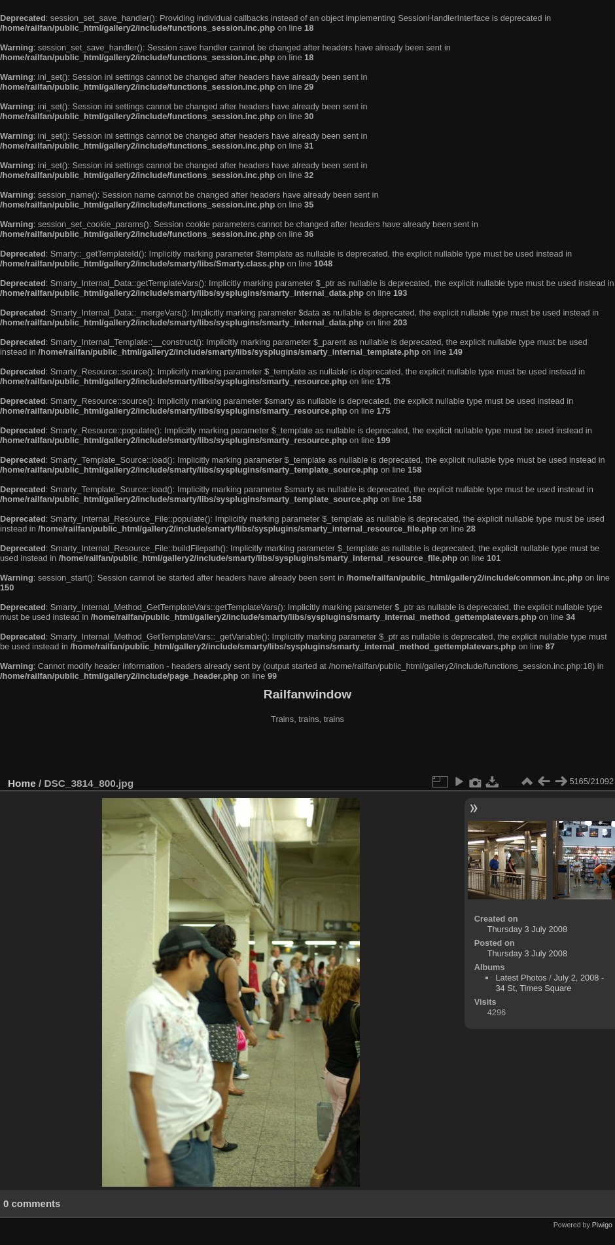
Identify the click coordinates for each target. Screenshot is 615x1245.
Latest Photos (520, 978)
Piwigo (602, 1225)
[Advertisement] (307, 752)
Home (22, 783)
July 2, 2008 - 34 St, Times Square (549, 983)
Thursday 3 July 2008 (527, 929)
